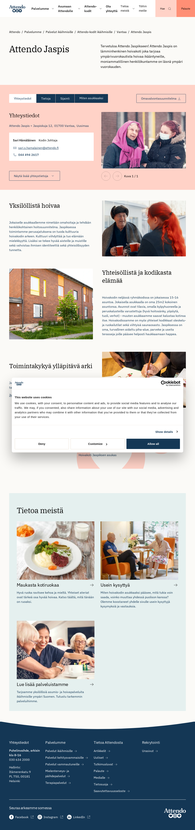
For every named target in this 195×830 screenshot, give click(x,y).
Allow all (153, 443)
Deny (41, 443)
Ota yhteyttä (111, 8)
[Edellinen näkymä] (105, 176)
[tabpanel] (97, 142)
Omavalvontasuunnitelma (161, 98)
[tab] (22, 98)
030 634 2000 (19, 760)
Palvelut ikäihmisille (59, 32)
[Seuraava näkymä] (117, 176)
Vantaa (122, 32)
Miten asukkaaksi (91, 98)
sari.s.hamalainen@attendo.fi (38, 148)
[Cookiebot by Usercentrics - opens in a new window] (163, 383)
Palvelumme (33, 32)
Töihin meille (143, 8)
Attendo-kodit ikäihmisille (95, 32)
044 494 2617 (28, 155)
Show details (164, 431)
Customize (97, 443)
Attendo (14, 32)
